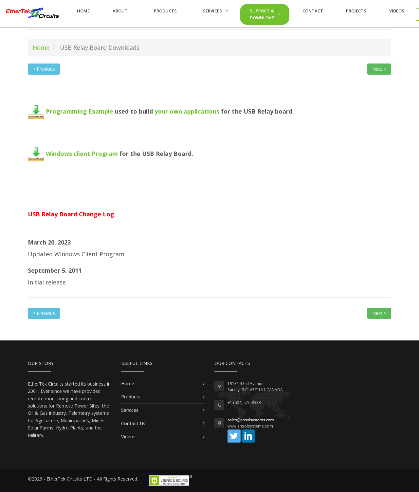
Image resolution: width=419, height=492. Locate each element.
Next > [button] (379, 69)
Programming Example (70, 111)
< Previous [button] (44, 69)
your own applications (188, 111)
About (120, 11)
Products (165, 11)
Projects (356, 11)
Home (83, 11)
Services (212, 11)
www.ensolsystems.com (250, 426)
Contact (312, 11)
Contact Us (133, 423)
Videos (396, 11)
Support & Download (262, 14)
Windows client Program (73, 153)
